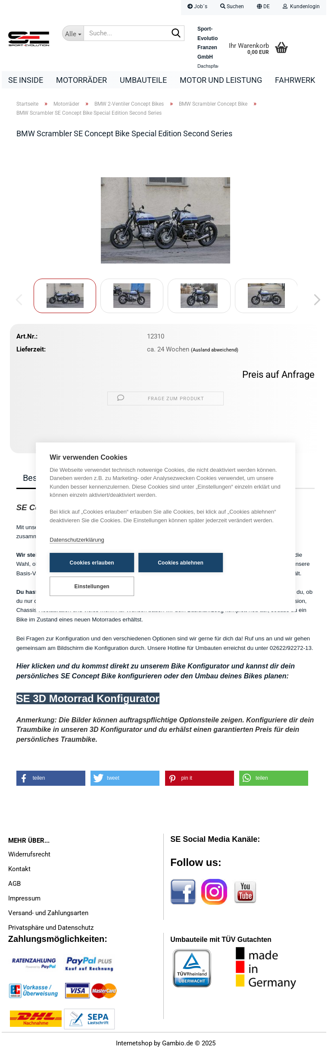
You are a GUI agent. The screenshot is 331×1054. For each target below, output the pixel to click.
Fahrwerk (295, 80)
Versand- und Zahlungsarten (48, 913)
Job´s (197, 6)
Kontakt (19, 869)
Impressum (24, 898)
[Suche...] (73, 33)
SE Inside (25, 80)
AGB (14, 884)
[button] (263, 7)
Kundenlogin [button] (301, 6)
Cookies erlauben (92, 563)
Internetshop (134, 1043)
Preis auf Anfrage (278, 374)
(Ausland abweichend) (214, 350)
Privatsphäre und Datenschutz (51, 928)
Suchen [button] (232, 6)
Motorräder (81, 80)
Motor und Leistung (221, 80)
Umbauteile (143, 80)
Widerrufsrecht (29, 854)
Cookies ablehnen (180, 563)
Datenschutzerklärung (77, 539)
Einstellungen (92, 586)
